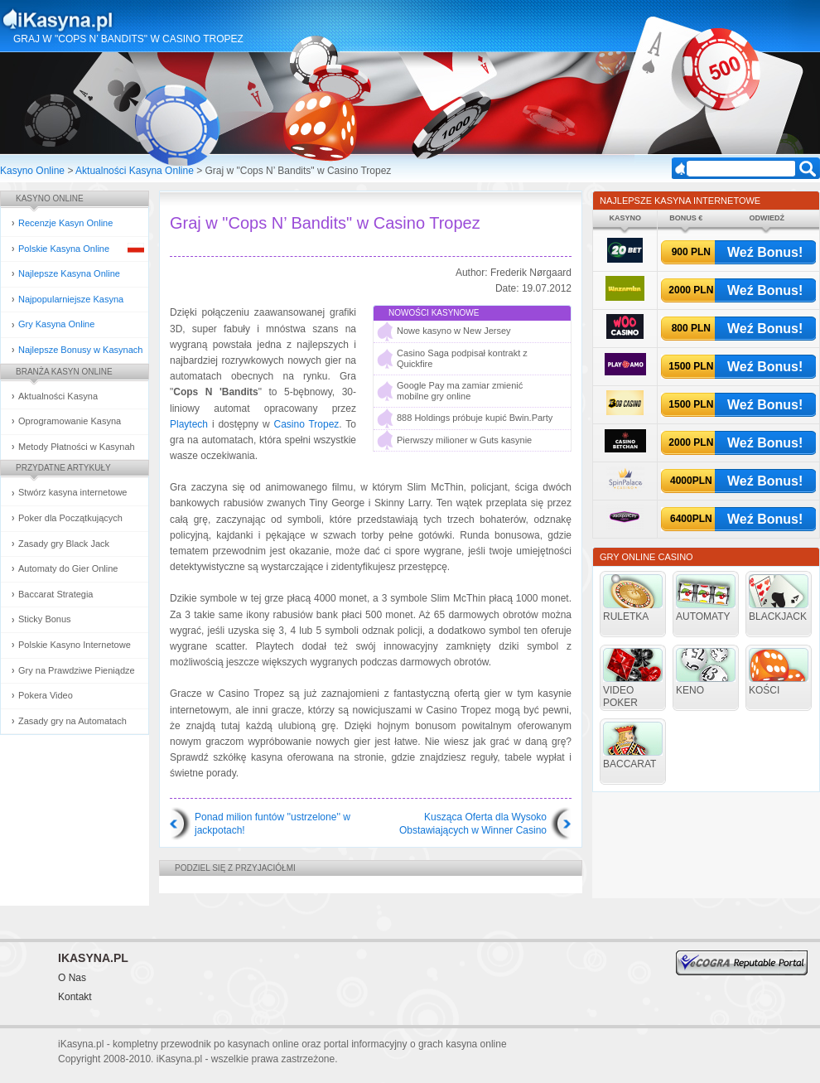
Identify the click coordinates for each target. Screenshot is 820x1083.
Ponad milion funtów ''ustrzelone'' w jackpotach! (272, 823)
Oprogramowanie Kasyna (69, 421)
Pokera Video (45, 695)
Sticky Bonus (44, 619)
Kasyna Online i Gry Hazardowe (123, 20)
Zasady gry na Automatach (72, 721)
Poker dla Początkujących (70, 518)
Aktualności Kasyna (58, 396)
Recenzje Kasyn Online (65, 223)
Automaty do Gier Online (68, 568)
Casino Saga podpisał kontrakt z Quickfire (462, 358)
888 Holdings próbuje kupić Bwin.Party (474, 418)
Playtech (189, 424)
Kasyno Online (32, 170)
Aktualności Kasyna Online (134, 170)
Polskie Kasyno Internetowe (74, 645)
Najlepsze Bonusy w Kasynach (80, 350)
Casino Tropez (306, 424)
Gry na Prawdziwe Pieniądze (76, 670)
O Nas (72, 978)
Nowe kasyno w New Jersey (454, 331)
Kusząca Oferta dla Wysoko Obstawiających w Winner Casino (473, 823)
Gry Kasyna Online (56, 324)
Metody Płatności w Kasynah (76, 447)
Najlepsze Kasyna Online (69, 273)
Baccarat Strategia (56, 594)
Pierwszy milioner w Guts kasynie (464, 440)
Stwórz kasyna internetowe (72, 492)
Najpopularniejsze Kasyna (70, 299)
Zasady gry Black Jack (63, 544)
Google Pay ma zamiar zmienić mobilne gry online (460, 390)
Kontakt (75, 997)
